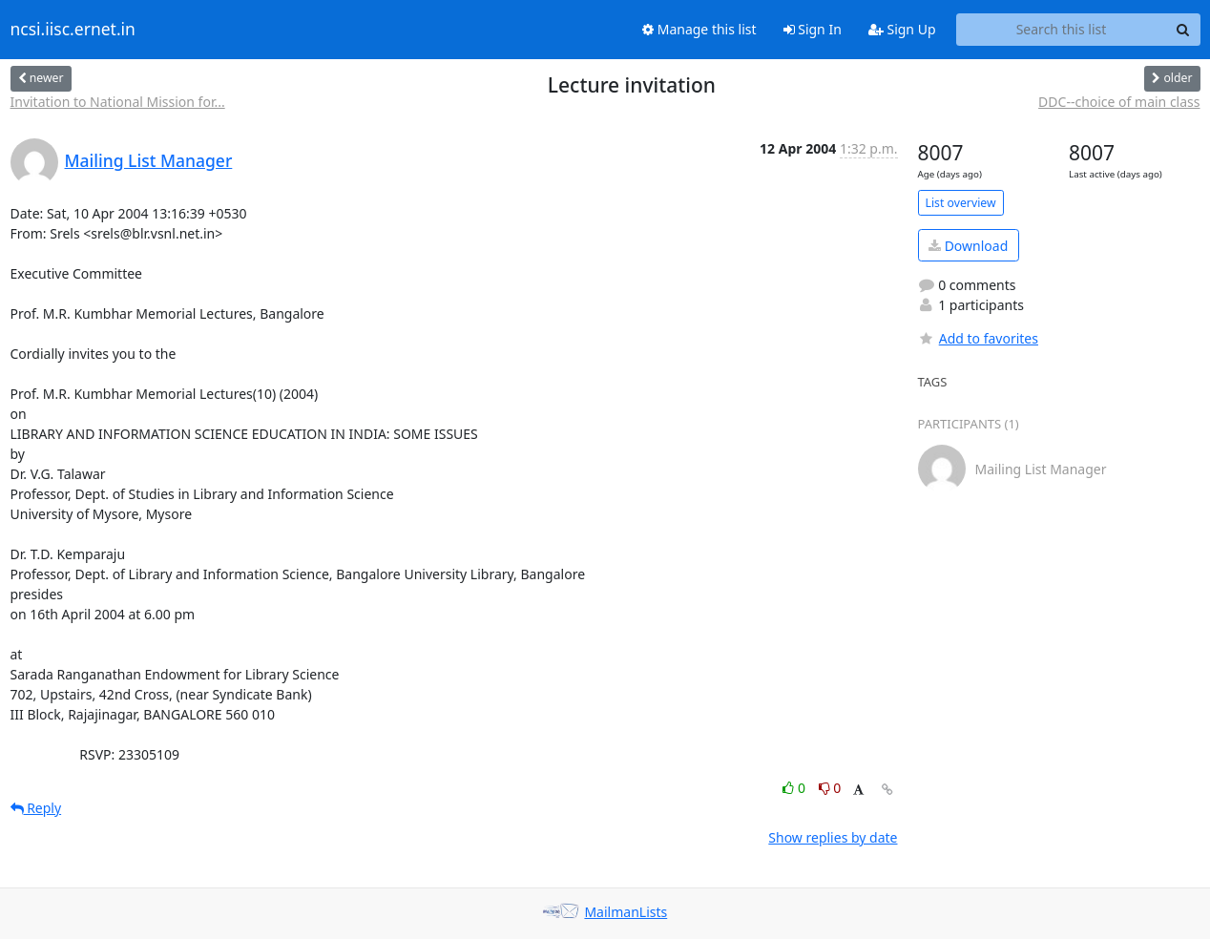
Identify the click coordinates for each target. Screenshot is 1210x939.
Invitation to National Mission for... (117, 102)
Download (968, 246)
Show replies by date (832, 837)
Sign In (812, 29)
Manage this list (699, 29)
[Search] (1183, 29)
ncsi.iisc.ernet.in (73, 29)
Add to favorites (978, 338)
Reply (36, 808)
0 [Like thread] (795, 788)
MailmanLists (625, 912)
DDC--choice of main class (1119, 102)
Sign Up (902, 29)
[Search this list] (1061, 29)
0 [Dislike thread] (830, 788)
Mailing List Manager (149, 160)
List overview (961, 203)
